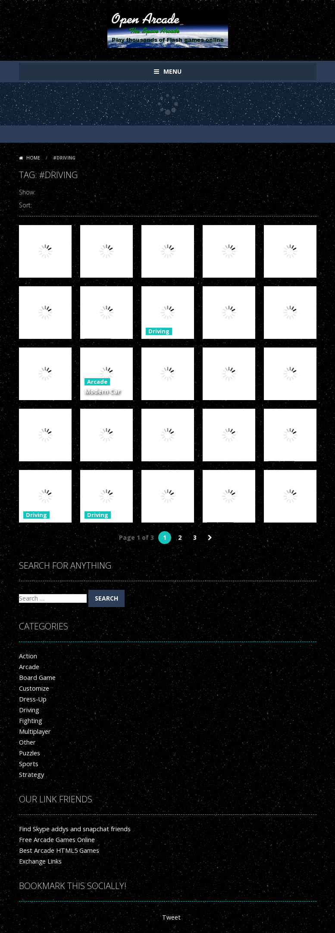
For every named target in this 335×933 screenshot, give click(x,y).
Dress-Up (32, 699)
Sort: (25, 205)
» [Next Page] (210, 537)
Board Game (37, 677)
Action (28, 656)
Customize (34, 688)
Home (33, 158)
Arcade (96, 382)
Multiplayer (34, 731)
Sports (28, 764)
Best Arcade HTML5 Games (58, 850)
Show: (27, 192)
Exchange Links (40, 861)
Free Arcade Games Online (56, 840)
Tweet (171, 917)
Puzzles (29, 753)
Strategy (30, 774)
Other (27, 742)
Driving (158, 332)
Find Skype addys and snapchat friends (73, 829)
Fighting (30, 721)
